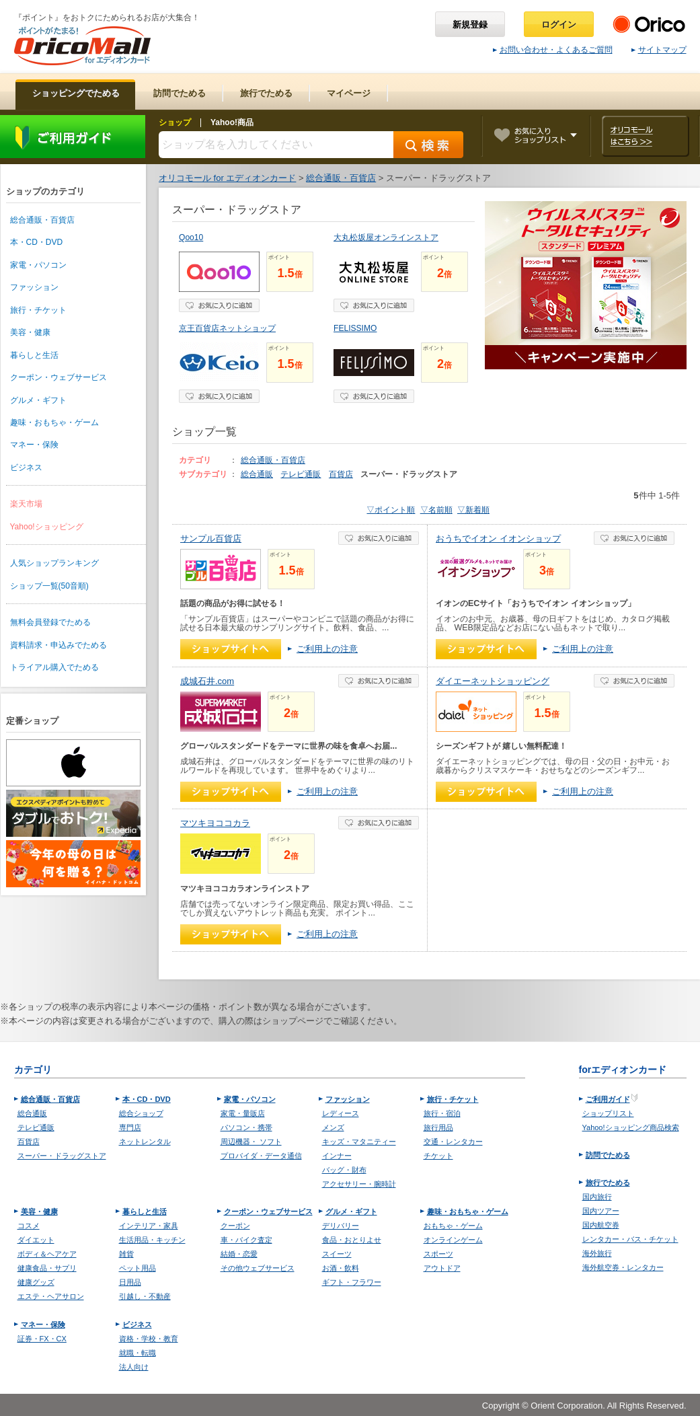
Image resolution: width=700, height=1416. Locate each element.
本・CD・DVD (36, 242)
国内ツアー (600, 1211)
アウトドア (442, 1268)
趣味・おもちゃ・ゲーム (54, 422)
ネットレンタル (145, 1142)
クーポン (235, 1226)
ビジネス (26, 467)
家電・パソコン (38, 265)
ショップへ (230, 649)
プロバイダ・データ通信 (261, 1156)
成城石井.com (207, 681)
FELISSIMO (355, 328)
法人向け (134, 1367)
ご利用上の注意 (327, 649)
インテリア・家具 (148, 1226)
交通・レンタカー (453, 1142)
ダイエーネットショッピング (492, 681)
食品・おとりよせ (351, 1240)
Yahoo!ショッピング (46, 526)
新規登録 (470, 25)
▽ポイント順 (390, 510)
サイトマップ (659, 49)
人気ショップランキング (54, 563)
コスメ (28, 1226)
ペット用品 (137, 1268)
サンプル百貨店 (210, 538)
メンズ (333, 1127)
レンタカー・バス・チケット (630, 1239)
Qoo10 (191, 237)
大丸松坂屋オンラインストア (386, 237)
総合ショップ (141, 1113)
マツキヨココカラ (215, 823)
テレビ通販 (300, 474)
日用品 (130, 1282)
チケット (438, 1156)
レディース (340, 1113)
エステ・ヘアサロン (50, 1296)
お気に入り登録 (219, 305)
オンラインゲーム (453, 1240)
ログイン (558, 25)
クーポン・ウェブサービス (58, 377)
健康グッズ (35, 1282)
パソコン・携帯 (246, 1127)
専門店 (130, 1127)
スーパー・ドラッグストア (61, 1156)
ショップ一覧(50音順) (49, 586)
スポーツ (438, 1254)
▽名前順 (436, 510)
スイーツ (337, 1254)
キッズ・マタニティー (359, 1142)
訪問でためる (608, 1155)
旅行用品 (438, 1127)
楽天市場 (26, 504)
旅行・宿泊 (442, 1113)
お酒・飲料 (340, 1268)
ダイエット (35, 1240)
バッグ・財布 (344, 1170)
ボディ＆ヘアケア (47, 1254)
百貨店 (341, 474)
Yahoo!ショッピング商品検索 (630, 1127)
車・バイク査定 (246, 1240)
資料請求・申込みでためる (58, 645)
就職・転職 (137, 1353)
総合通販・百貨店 (42, 220)
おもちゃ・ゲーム (453, 1226)
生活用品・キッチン (152, 1240)
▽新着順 (473, 510)
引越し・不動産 (145, 1296)
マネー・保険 (34, 444)
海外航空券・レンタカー (623, 1267)
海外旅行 (597, 1253)
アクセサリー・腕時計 (359, 1184)
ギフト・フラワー (351, 1282)
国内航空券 (600, 1225)
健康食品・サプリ (47, 1268)
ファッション (34, 287)
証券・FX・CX (42, 1339)
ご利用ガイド (72, 136)
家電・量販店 (243, 1113)
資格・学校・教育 (148, 1339)
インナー (337, 1156)
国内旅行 (597, 1197)
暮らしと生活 (34, 355)
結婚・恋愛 (239, 1254)
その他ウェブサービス (258, 1268)
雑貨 (126, 1254)
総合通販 (257, 474)
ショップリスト (608, 1113)
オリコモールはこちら (645, 136)
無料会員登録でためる (50, 622)
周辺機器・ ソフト (251, 1142)
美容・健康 (30, 332)
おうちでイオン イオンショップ (498, 538)
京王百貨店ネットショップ (227, 328)
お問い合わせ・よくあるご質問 (553, 49)
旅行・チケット (38, 310)
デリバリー (340, 1226)
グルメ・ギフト (38, 400)
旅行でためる (608, 1183)
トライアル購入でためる (54, 667)
